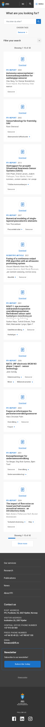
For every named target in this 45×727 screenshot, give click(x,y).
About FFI (8, 593)
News (7, 585)
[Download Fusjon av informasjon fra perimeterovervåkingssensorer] (22, 399)
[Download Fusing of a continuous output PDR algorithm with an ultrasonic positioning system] (22, 246)
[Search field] (22, 21)
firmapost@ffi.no (11, 643)
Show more (22, 543)
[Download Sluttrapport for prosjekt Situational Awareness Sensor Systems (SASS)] (22, 153)
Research (8, 570)
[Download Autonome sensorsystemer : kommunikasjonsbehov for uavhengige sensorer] (22, 61)
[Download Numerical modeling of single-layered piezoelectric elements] (22, 206)
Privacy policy (22, 677)
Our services (10, 563)
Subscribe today (22, 664)
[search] (38, 21)
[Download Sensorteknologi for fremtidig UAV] (22, 108)
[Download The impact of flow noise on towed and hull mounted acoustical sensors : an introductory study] (22, 491)
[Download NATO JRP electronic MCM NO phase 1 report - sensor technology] (22, 351)
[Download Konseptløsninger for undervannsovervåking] (22, 443)
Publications (10, 578)
